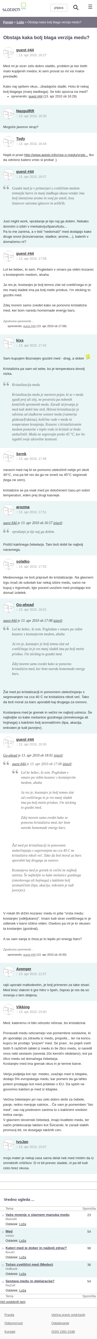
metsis (10, 1235)
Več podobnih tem (13, 1302)
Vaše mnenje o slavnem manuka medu (38, 1215)
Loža (22, 1224)
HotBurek (12, 1268)
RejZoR (11, 1285)
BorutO (10, 1252)
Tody (20, 139)
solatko (23, 561)
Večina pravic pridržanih (68, 1315)
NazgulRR (25, 111)
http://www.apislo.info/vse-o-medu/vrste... (56, 155)
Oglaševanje (60, 1323)
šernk (21, 454)
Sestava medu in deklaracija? (30, 1281)
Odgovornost (13, 1323)
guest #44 (25, 50)
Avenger (24, 969)
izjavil (57, 523)
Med (9, 1231)
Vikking (23, 1007)
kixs (20, 340)
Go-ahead (25, 605)
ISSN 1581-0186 (63, 1332)
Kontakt (9, 1332)
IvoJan (22, 1142)
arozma (23, 507)
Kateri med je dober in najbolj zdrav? (36, 1248)
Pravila (9, 1315)
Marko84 (11, 1219)
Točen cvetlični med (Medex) (29, 1264)
